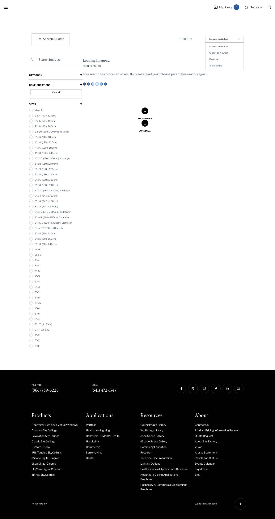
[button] (269, 7)
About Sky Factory (206, 441)
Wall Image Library (151, 430)
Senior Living (94, 452)
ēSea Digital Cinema (44, 463)
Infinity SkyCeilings (43, 474)
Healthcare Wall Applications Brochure (164, 469)
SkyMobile (201, 469)
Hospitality (92, 441)
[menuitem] (56, 424)
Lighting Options (150, 463)
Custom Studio (41, 447)
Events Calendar (205, 463)
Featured (214, 59)
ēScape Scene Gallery (153, 441)
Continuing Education (153, 447)
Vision (198, 447)
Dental (90, 458)
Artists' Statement (206, 452)
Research (146, 452)
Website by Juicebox (206, 503)
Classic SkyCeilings (43, 441)
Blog (197, 474)
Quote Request (204, 435)
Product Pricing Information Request (217, 430)
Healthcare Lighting (98, 430)
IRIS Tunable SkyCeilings (47, 452)
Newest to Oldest (218, 46)
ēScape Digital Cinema (45, 458)
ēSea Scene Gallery (152, 435)
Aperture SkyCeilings (44, 430)
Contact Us (202, 424)
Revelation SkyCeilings (45, 435)
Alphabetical (216, 65)
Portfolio (91, 424)
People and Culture (206, 458)
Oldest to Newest (218, 52)
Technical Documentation (156, 458)
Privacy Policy (39, 503)
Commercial (93, 447)
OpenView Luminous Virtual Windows (55, 424)
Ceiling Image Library (153, 424)
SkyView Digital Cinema (46, 469)
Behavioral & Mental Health (103, 435)
